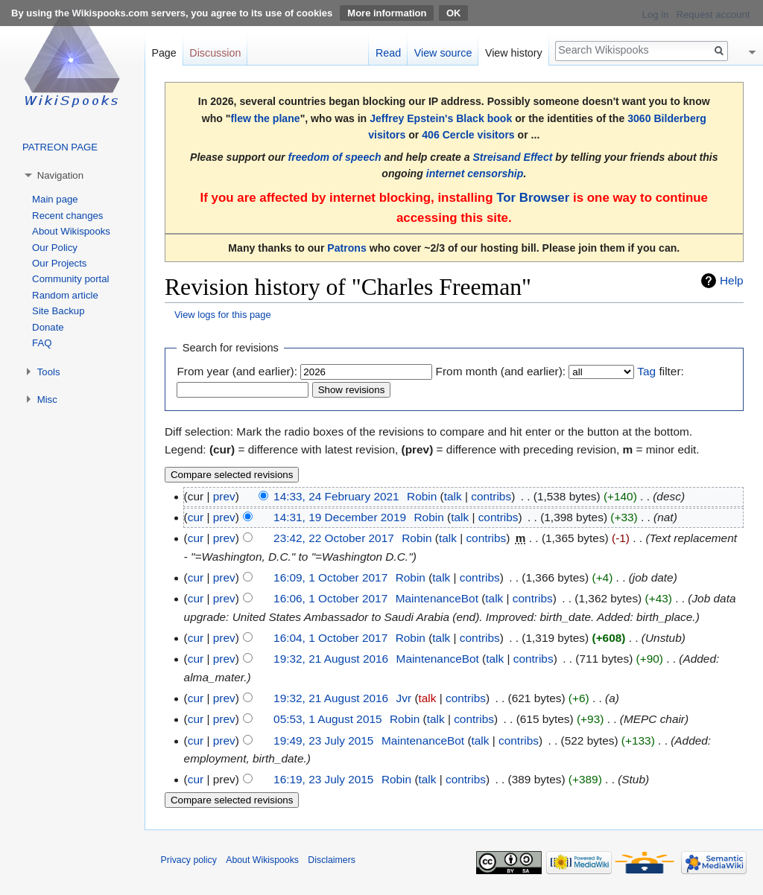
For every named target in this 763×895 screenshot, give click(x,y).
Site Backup (58, 310)
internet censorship (475, 173)
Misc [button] (47, 399)
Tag (646, 371)
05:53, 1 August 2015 (327, 719)
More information (386, 13)
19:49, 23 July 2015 (323, 740)
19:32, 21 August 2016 (330, 658)
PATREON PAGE (60, 147)
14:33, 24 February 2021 (336, 496)
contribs (491, 496)
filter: (660, 371)
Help (732, 280)
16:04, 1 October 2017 (330, 637)
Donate (48, 327)
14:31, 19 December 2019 (339, 517)
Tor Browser (532, 198)
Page (163, 53)
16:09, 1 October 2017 (330, 577)
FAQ (41, 342)
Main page (55, 199)
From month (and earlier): (501, 371)
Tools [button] (48, 372)
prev (224, 496)
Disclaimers (331, 860)
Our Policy (54, 247)
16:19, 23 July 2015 (323, 779)
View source (443, 53)
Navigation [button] (60, 175)
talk (453, 496)
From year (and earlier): (237, 371)
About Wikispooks (71, 231)
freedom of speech (334, 157)
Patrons (346, 248)
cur (195, 517)
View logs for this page (222, 314)
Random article (65, 295)
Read (388, 53)
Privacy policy (189, 860)
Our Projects (59, 263)
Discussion (215, 53)
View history (513, 53)
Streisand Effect (512, 157)
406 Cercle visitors (468, 135)
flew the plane (265, 118)
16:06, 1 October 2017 (330, 598)
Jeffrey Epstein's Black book (441, 118)
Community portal (70, 278)
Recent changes (67, 215)
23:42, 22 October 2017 (333, 538)
